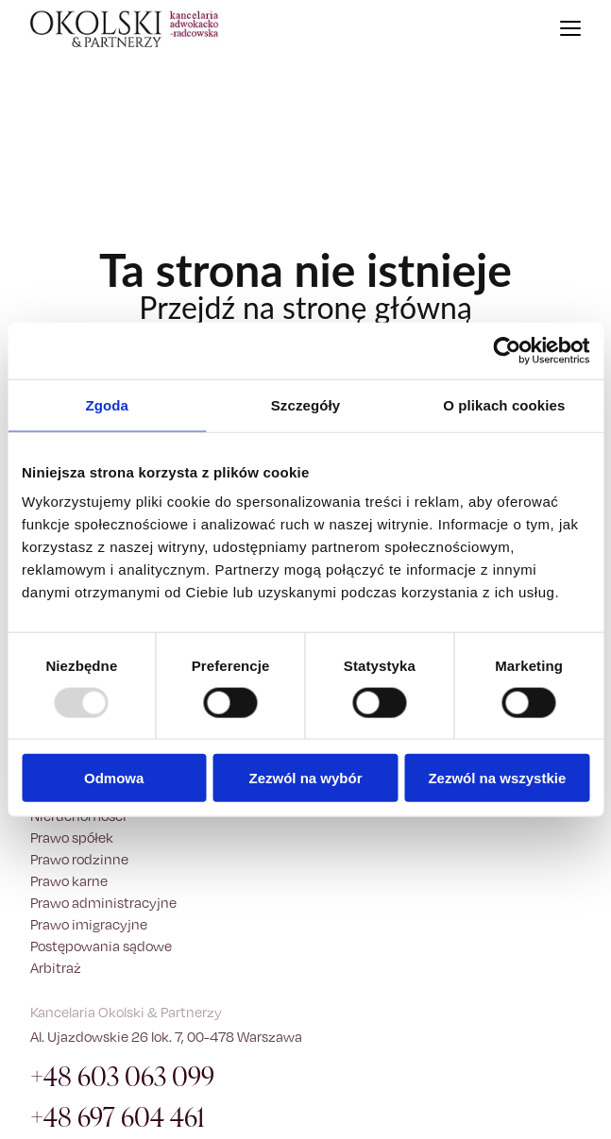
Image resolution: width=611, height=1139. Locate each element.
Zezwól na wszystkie (497, 778)
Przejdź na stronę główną (305, 308)
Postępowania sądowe (101, 946)
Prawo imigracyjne (88, 924)
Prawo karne (69, 881)
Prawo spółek (71, 837)
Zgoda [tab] (106, 404)
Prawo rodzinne (79, 859)
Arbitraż (55, 968)
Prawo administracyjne (103, 903)
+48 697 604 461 (117, 1117)
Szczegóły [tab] (305, 404)
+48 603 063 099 (122, 1077)
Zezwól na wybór (306, 778)
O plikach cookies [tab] (504, 404)
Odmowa (114, 778)
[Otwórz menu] (570, 28)
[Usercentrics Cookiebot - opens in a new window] (506, 350)
